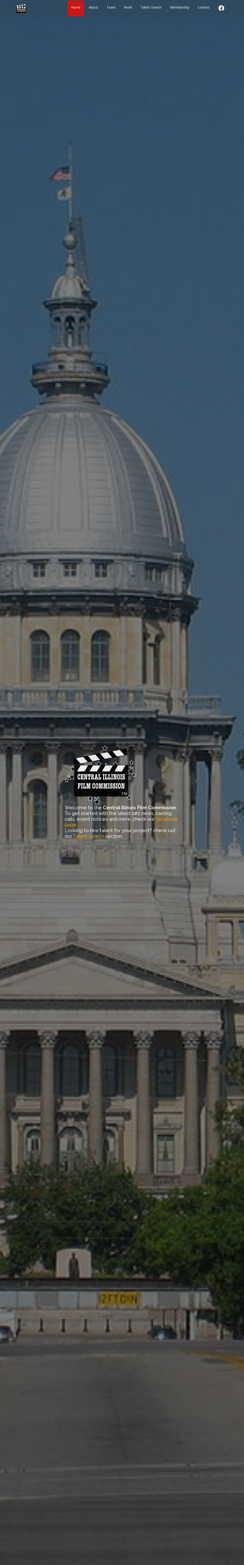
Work (128, 7)
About (93, 7)
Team (111, 7)
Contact (204, 7)
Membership (179, 7)
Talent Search (151, 7)
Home (76, 7)
